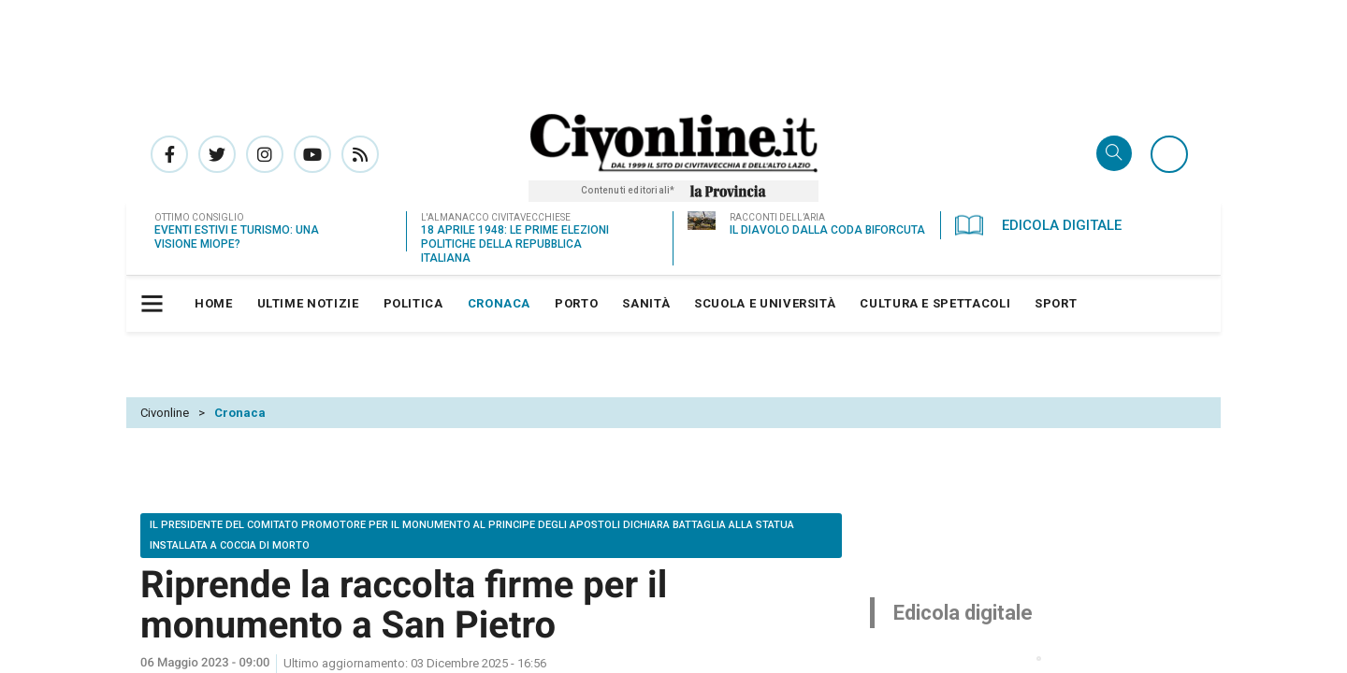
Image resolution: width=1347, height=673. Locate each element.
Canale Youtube (312, 154)
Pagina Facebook (169, 154)
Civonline (164, 413)
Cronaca (240, 413)
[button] (154, 304)
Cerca (1114, 155)
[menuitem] (213, 304)
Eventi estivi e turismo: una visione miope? (236, 237)
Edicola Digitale (1038, 225)
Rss (360, 154)
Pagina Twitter (217, 154)
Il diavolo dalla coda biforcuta (827, 229)
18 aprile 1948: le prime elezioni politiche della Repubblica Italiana (515, 244)
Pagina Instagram (264, 154)
